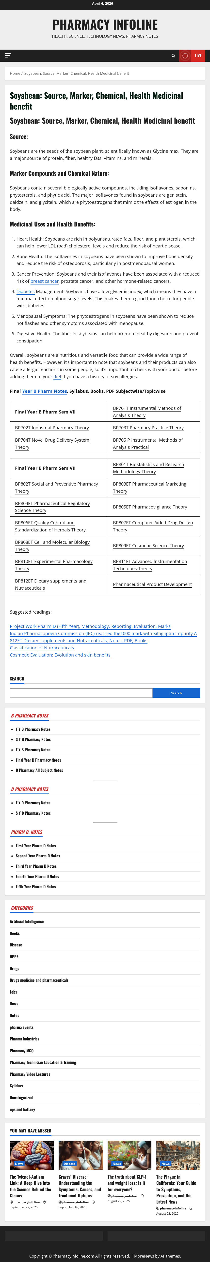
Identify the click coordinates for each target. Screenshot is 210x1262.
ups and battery (22, 1109)
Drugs (14, 968)
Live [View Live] (190, 56)
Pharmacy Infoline (105, 24)
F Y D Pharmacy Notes (33, 803)
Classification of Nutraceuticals (42, 648)
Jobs (13, 992)
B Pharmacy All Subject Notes (39, 770)
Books (15, 933)
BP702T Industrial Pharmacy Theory (52, 428)
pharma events (21, 1027)
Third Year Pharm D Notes (36, 866)
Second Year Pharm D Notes (38, 856)
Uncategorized (21, 1097)
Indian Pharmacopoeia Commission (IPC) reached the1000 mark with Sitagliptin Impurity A (103, 633)
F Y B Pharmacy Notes (33, 729)
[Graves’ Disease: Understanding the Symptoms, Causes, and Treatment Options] (80, 1155)
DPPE (14, 957)
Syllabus (16, 1086)
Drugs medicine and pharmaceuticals (39, 980)
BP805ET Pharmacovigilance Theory (150, 507)
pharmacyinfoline (27, 1202)
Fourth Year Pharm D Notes (37, 876)
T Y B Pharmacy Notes (33, 750)
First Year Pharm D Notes (36, 845)
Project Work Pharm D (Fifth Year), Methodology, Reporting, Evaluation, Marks (90, 626)
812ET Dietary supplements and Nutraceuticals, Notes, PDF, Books (78, 640)
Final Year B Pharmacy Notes (38, 760)
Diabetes (25, 291)
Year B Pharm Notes (44, 391)
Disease (16, 945)
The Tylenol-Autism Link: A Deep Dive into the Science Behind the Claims (30, 1186)
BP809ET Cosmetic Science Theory (148, 545)
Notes (14, 1015)
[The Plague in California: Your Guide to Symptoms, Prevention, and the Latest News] (178, 1155)
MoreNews (144, 1256)
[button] (8, 55)
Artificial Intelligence (27, 921)
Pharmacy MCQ (21, 1051)
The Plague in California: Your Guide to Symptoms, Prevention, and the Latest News (176, 1189)
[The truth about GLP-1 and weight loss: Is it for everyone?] (129, 1155)
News (14, 1003)
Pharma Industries (24, 1039)
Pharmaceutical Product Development (152, 584)
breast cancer (45, 281)
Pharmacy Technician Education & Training (43, 1062)
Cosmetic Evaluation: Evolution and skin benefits (60, 655)
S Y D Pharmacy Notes (33, 813)
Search (17, 679)
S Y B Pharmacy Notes (33, 739)
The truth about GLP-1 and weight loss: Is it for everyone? (127, 1182)
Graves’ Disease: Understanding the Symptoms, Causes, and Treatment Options (80, 1186)
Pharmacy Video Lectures (30, 1074)
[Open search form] (173, 55)
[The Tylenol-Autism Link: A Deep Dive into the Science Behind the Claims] (32, 1155)
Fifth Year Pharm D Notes (36, 886)
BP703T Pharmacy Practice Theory (148, 428)
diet (57, 376)
